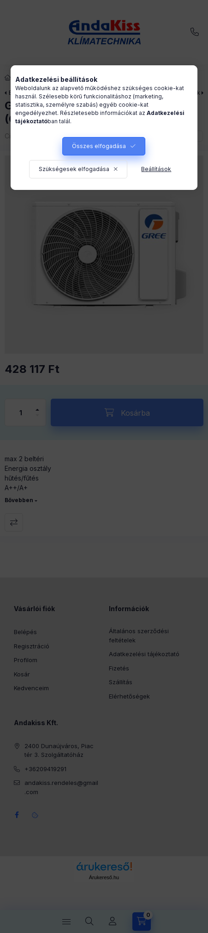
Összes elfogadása (99, 146)
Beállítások (156, 169)
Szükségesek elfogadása (74, 169)
